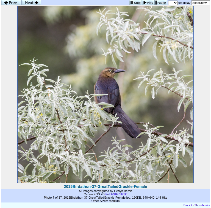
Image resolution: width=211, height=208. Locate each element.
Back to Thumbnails (197, 205)
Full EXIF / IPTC (116, 194)
